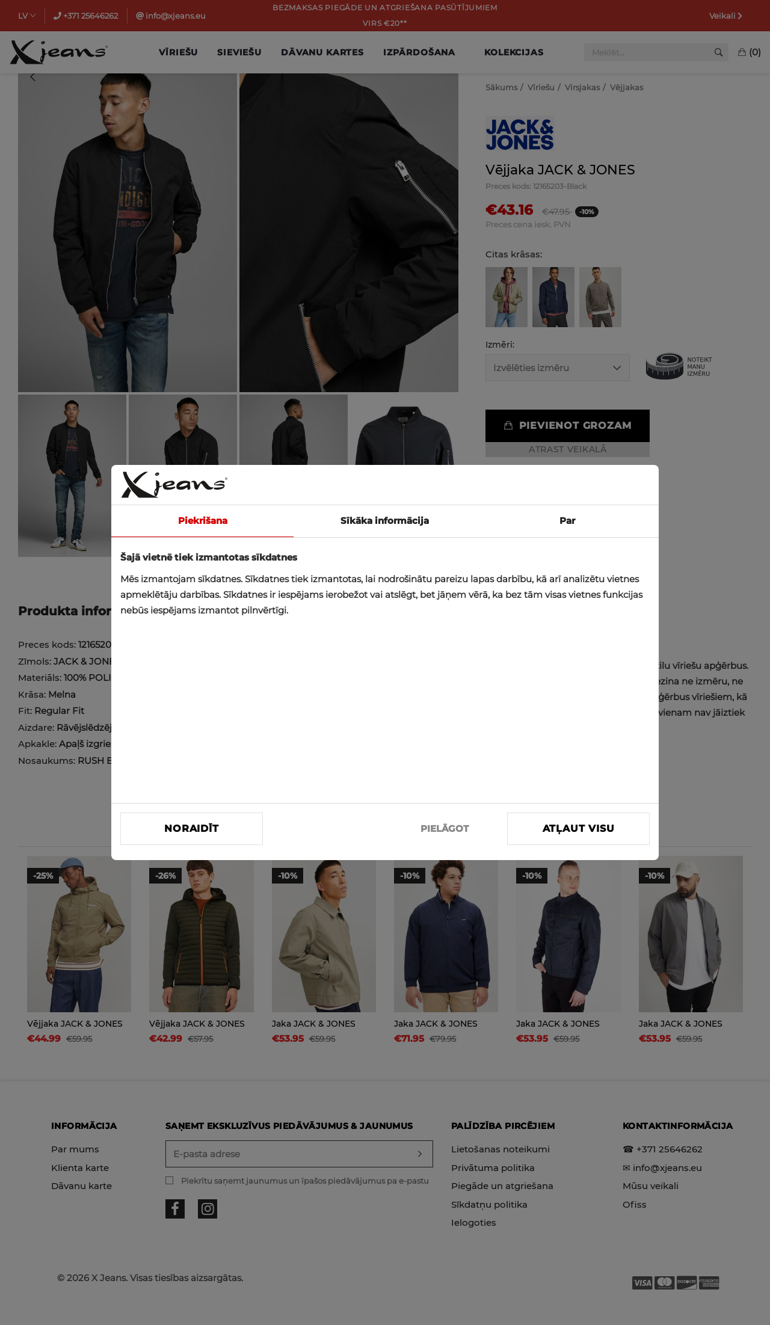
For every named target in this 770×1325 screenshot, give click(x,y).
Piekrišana (202, 520)
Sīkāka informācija (384, 520)
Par (567, 520)
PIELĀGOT (444, 828)
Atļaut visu (579, 828)
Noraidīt (191, 828)
